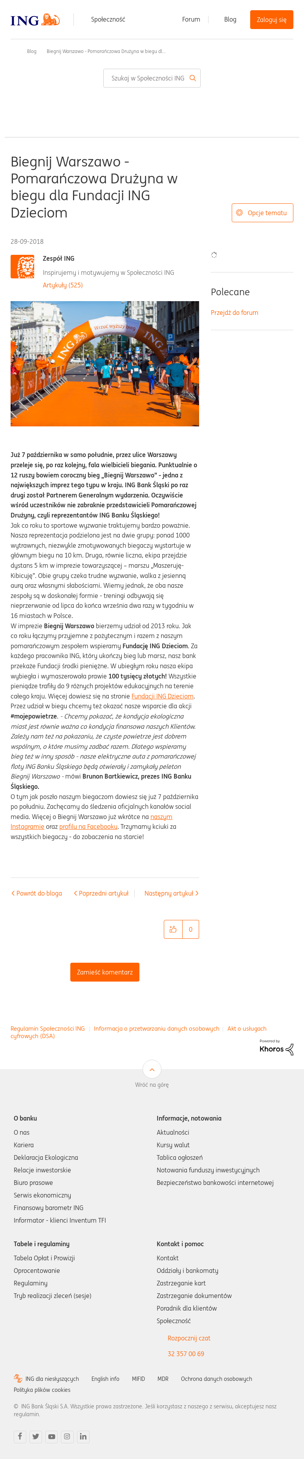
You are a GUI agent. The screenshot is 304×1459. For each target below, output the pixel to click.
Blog (230, 19)
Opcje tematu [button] (267, 213)
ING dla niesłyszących (52, 1378)
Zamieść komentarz (105, 972)
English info (105, 1378)
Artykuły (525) (63, 285)
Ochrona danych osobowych (216, 1378)
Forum (191, 19)
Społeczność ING (14, 51)
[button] (173, 929)
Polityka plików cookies (42, 1389)
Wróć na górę (152, 1084)
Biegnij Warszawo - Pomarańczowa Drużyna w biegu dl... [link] (106, 51)
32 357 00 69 (186, 1354)
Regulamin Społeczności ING (48, 1028)
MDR (162, 1378)
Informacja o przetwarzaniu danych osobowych (157, 1028)
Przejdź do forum (234, 312)
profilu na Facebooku (88, 826)
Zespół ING (59, 258)
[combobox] (152, 78)
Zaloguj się (272, 20)
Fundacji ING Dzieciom (163, 696)
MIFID (138, 1378)
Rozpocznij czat (189, 1338)
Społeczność (108, 19)
